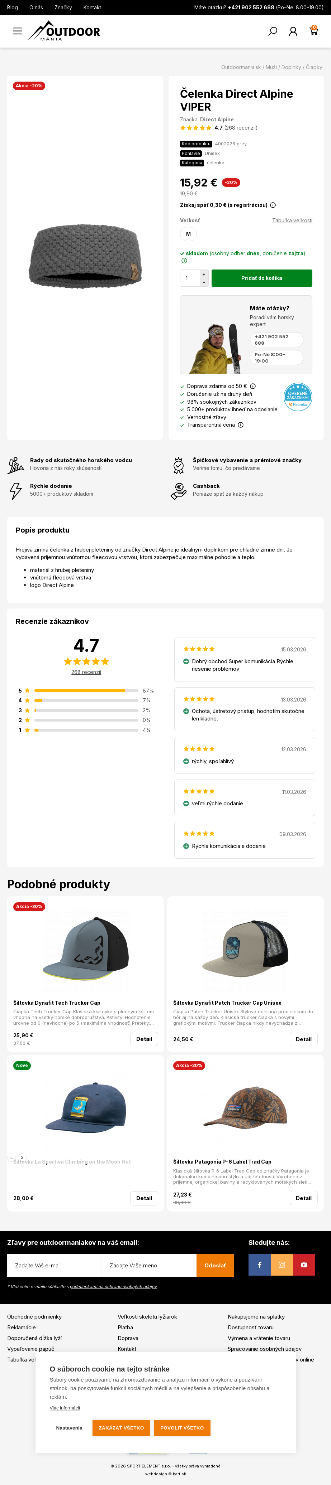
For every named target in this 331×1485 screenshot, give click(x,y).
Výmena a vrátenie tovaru (259, 1338)
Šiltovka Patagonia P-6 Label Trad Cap (222, 1162)
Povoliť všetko (182, 1428)
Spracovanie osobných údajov (265, 1348)
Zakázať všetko (121, 1428)
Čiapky (314, 67)
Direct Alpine (217, 119)
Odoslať (215, 1265)
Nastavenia (69, 1428)
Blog (12, 7)
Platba (125, 1327)
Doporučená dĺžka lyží (34, 1338)
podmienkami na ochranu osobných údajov (113, 1286)
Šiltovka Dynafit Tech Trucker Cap (56, 1003)
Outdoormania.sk (241, 67)
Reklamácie (21, 1327)
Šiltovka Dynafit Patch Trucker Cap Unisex (227, 1003)
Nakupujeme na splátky (256, 1316)
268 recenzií (86, 672)
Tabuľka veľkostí (292, 220)
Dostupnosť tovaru (251, 1327)
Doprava (128, 1338)
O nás (36, 7)
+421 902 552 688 (272, 340)
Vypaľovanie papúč (31, 1348)
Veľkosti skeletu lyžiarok (147, 1316)
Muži (271, 67)
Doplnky (291, 67)
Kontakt (92, 7)
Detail (144, 1038)
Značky (63, 7)
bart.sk (179, 1473)
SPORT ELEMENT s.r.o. (149, 1466)
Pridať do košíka (261, 278)
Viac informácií (64, 1408)
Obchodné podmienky (34, 1316)
